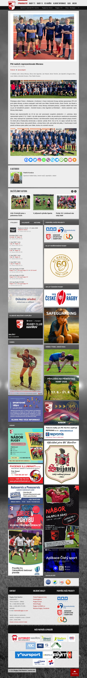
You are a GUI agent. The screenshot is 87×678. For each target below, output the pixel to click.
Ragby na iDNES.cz (39, 606)
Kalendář (25, 222)
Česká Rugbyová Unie (40, 597)
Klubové (12, 70)
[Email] (66, 160)
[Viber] (48, 160)
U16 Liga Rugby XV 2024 (17, 275)
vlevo (19, 8)
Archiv (74, 3)
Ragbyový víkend (47, 8)
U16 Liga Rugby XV (22, 277)
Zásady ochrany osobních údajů (18, 622)
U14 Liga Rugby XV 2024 (17, 282)
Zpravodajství (22, 3)
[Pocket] (70, 160)
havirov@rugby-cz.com (21, 610)
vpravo (77, 8)
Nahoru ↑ (74, 672)
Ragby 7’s (32, 3)
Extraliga (12, 237)
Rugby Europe (37, 601)
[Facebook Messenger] (31, 160)
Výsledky (14, 222)
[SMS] (61, 160)
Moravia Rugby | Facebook (41, 608)
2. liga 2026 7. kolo (15, 248)
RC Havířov (47, 3)
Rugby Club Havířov (20, 670)
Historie (37, 222)
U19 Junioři (33, 270)
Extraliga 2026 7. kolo (16, 235)
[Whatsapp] (44, 160)
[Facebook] (26, 160)
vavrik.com (31, 670)
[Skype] (53, 160)
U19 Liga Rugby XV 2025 (17, 268)
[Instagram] (39, 160)
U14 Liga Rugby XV (22, 283)
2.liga (11, 250)
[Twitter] (35, 160)
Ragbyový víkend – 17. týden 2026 (28, 228)
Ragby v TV (58, 8)
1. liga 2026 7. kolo (15, 242)
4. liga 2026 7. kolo (15, 262)
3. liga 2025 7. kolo (15, 255)
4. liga (11, 263)
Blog (69, 3)
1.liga (11, 243)
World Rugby (37, 604)
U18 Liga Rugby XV (22, 270)
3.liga (11, 257)
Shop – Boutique (70, 8)
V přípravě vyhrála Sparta (42, 213)
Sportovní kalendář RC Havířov (29, 8)
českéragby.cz (37, 599)
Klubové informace (59, 3)
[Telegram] (57, 160)
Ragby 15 (40, 3)
